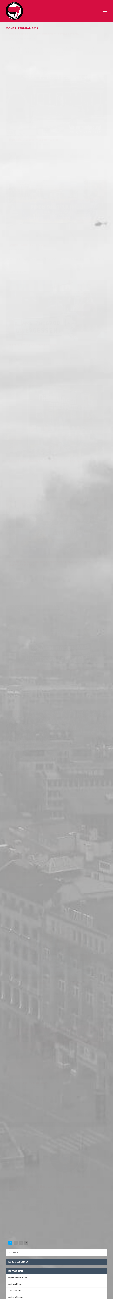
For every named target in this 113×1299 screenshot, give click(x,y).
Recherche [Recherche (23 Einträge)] (53, 1239)
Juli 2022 (12, 1048)
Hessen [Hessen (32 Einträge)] (28, 1230)
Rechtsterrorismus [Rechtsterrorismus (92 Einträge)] (70, 1239)
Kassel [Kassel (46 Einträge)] (58, 1230)
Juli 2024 (12, 892)
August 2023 (14, 964)
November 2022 (15, 1022)
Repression (27, 396)
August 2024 (14, 885)
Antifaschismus (29, 44)
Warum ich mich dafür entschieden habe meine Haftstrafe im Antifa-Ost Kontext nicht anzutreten (54, 720)
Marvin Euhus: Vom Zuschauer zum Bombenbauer (23, 303)
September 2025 (16, 800)
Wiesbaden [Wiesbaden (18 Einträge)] (68, 1243)
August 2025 (14, 807)
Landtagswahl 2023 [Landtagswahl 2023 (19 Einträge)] (16, 1235)
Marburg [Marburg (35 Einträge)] (63, 1235)
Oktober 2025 (14, 794)
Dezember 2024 (15, 859)
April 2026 (13, 755)
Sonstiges (89, 526)
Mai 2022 (12, 1061)
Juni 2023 (12, 977)
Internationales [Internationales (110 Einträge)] (68, 1276)
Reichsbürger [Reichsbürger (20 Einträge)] (89, 1239)
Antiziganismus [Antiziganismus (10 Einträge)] (87, 1272)
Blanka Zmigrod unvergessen (74, 148)
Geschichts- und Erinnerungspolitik (75, 157)
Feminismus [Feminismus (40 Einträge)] (84, 1227)
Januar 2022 (13, 1087)
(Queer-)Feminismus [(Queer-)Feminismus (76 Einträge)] (16, 1272)
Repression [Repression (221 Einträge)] (84, 1276)
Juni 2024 (12, 898)
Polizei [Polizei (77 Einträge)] (19, 1239)
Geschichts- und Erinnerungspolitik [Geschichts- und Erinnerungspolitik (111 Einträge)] (25, 1276)
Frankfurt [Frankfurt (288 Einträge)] (98, 1227)
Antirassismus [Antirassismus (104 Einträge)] (53, 1272)
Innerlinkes (45, 477)
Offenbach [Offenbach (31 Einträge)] (97, 1235)
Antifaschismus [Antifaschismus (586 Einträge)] (35, 1272)
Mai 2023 (12, 983)
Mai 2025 (12, 827)
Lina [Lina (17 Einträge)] (39, 1235)
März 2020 (13, 1133)
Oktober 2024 (14, 872)
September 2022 (15, 1035)
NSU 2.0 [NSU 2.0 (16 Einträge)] (86, 1235)
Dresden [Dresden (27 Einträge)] (73, 1227)
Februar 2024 (14, 924)
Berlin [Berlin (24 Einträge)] (65, 1222)
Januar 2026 (14, 774)
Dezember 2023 (15, 937)
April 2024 (13, 911)
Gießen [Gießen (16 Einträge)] (10, 1230)
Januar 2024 (14, 931)
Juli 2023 (12, 970)
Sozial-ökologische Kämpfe (21, 685)
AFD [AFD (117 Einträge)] (8, 1222)
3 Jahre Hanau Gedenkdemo (82, 328)
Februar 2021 (14, 1120)
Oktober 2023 (14, 950)
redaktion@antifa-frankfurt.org (21, 1172)
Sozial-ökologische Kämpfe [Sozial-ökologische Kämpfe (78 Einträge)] (20, 1280)
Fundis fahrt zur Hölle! (27, 129)
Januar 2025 (14, 853)
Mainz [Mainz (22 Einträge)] (47, 1235)
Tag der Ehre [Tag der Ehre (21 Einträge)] (36, 1243)
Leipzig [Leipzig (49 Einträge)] (31, 1235)
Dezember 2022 (15, 1016)
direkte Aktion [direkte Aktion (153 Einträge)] (59, 1227)
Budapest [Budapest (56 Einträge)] (75, 1222)
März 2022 (13, 1074)
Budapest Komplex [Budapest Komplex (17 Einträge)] (91, 1222)
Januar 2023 (13, 1009)
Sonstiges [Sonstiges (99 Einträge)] (96, 1276)
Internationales (15, 665)
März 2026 (13, 761)
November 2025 (15, 787)
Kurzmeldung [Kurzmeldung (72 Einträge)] (79, 1230)
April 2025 (13, 833)
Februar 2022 (14, 1081)
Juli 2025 (12, 813)
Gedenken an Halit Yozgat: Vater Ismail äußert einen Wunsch (37, 728)
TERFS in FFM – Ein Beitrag (28, 472)
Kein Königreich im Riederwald (76, 67)
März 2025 (13, 840)
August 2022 (14, 1042)
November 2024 (15, 866)
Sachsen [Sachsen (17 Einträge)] (24, 1243)
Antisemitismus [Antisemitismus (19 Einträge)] (41, 1222)
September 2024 (16, 879)
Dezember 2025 (15, 781)
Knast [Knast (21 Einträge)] (67, 1230)
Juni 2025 (12, 820)
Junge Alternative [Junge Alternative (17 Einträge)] (43, 1230)
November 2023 (15, 944)
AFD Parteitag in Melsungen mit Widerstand (30, 38)
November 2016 (15, 1146)
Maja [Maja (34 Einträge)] (54, 1235)
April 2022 (13, 1068)
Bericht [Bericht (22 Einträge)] (55, 1222)
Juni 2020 (12, 1127)
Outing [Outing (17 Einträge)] (10, 1239)
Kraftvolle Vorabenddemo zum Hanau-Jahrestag (82, 434)
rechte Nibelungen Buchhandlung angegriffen (23, 219)
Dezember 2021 (15, 1094)
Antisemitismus (95, 74)
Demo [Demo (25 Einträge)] (28, 1227)
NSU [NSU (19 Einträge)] (78, 1235)
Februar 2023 (14, 1003)
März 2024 (13, 918)
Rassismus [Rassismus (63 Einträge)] (40, 1239)
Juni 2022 (12, 1055)
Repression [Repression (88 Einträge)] (12, 1243)
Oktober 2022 (14, 1029)
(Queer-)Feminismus (31, 133)
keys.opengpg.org (89, 1179)
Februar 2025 (14, 846)
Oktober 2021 (14, 1107)
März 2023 (13, 996)
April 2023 (13, 990)
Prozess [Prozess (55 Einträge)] (29, 1239)
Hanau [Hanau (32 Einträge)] (20, 1230)
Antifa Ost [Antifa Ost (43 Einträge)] (26, 1222)
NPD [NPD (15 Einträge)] (72, 1235)
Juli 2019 (12, 1140)
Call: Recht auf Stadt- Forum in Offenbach (27, 711)
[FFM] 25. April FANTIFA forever (23, 737)
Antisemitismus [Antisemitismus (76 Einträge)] (69, 1272)
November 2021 (15, 1101)
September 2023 (15, 957)
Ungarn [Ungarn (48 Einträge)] (56, 1243)
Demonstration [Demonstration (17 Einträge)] (41, 1227)
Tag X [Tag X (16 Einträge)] (47, 1243)
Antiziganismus (15, 645)
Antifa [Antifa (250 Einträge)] (16, 1222)
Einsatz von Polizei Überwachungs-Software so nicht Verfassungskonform (81, 517)
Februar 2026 (14, 768)
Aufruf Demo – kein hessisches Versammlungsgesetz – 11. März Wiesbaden (81, 239)
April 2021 (13, 1114)
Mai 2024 (12, 905)
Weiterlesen (18, 87)
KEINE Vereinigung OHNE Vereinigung (27, 390)
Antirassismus (94, 248)
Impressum (11, 1196)
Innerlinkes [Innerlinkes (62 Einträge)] (51, 1276)
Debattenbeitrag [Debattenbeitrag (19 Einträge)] (15, 1227)
